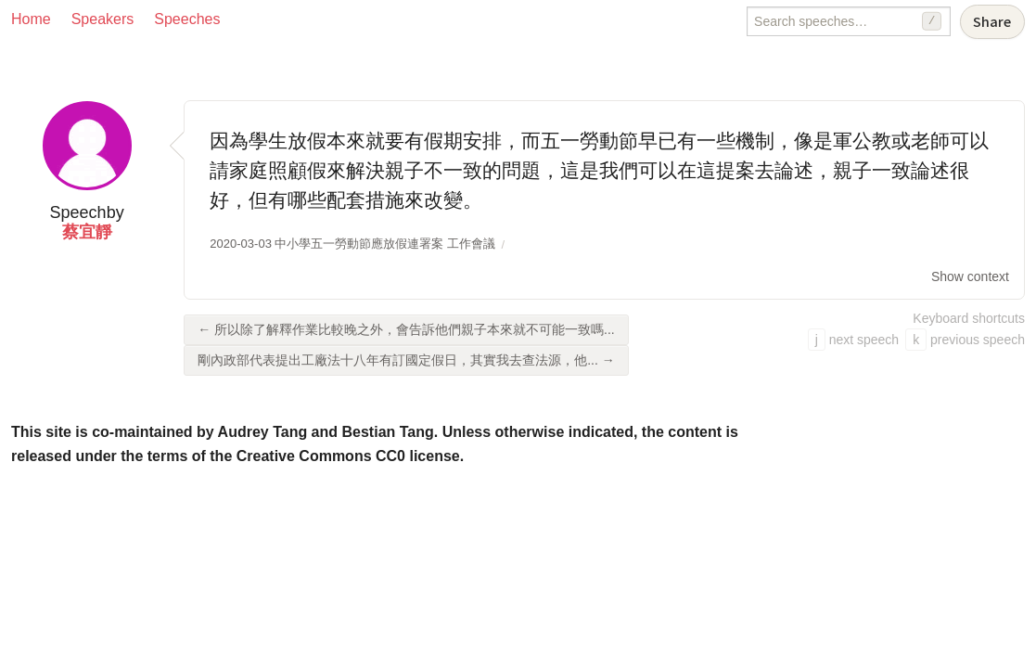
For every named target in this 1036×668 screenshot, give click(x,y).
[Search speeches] (849, 21)
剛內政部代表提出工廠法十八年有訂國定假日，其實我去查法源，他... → (406, 360)
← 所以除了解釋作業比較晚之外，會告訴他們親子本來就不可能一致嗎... (406, 329)
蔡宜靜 (87, 232)
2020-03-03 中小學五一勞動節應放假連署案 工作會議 (352, 243)
